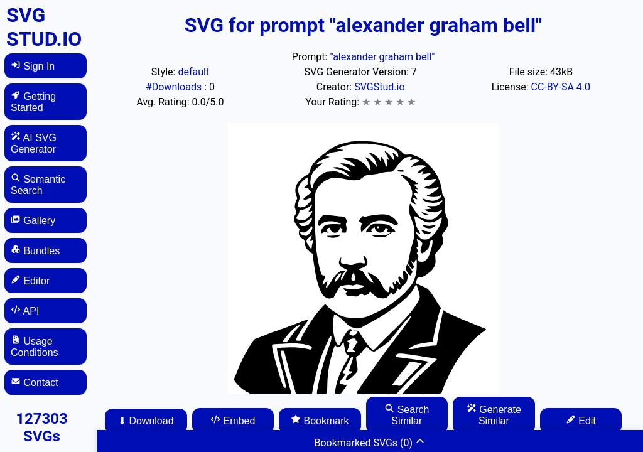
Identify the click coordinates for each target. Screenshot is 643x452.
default (193, 72)
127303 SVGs (42, 427)
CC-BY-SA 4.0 (561, 87)
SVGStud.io (379, 87)
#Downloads (175, 87)
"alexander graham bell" (382, 57)
